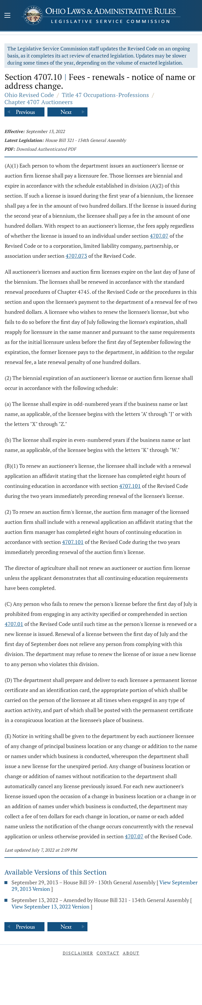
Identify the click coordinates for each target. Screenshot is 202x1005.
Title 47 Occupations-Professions (105, 95)
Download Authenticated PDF (46, 149)
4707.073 (76, 255)
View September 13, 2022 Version (50, 906)
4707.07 (159, 235)
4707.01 (14, 623)
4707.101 (130, 485)
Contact (108, 953)
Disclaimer (78, 953)
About (131, 953)
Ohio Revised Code (29, 95)
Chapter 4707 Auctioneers (38, 102)
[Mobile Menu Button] (7, 16)
